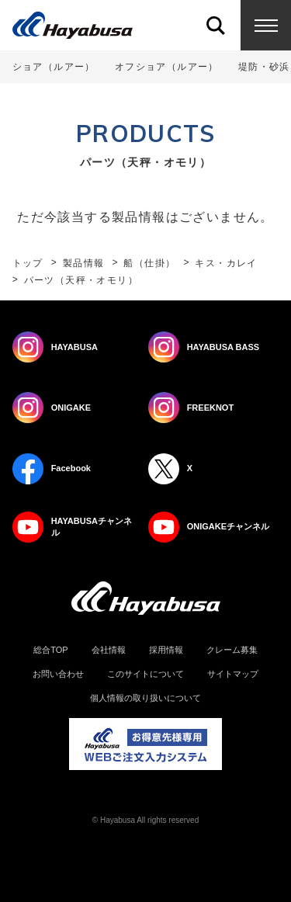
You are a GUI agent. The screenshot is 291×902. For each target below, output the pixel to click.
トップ (27, 263)
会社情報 (109, 650)
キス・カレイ (226, 263)
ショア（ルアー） (53, 66)
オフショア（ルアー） (167, 66)
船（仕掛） (149, 263)
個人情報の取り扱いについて (145, 698)
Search (215, 25)
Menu (266, 25)
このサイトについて (145, 674)
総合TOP (50, 650)
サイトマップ (232, 674)
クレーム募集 (232, 650)
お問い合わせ (58, 674)
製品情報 (84, 263)
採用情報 (166, 650)
